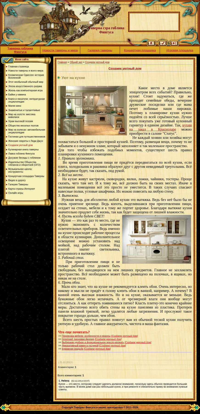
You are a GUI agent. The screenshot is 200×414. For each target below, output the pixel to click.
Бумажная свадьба (72, 348)
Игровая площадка (179, 50)
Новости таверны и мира (60, 50)
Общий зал (76, 62)
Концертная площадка (140, 50)
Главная (62, 62)
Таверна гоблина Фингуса (20, 50)
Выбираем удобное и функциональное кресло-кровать (93, 342)
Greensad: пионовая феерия (78, 339)
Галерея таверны (100, 50)
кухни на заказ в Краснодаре (160, 127)
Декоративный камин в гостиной (80, 345)
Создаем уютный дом (97, 62)
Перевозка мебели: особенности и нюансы (86, 335)
